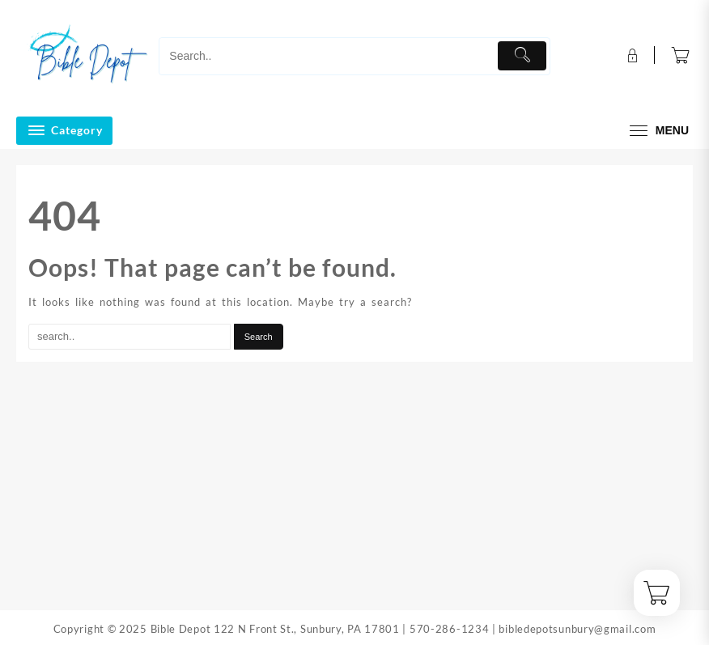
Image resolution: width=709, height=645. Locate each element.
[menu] (657, 130)
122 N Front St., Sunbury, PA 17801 (307, 628)
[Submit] (522, 55)
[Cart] (681, 57)
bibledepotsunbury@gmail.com (577, 628)
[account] (631, 56)
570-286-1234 (449, 628)
